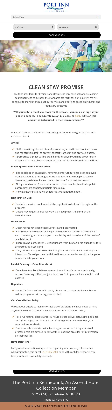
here (77, 116)
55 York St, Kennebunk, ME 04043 (56, 394)
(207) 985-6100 (49, 352)
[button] (97, 17)
